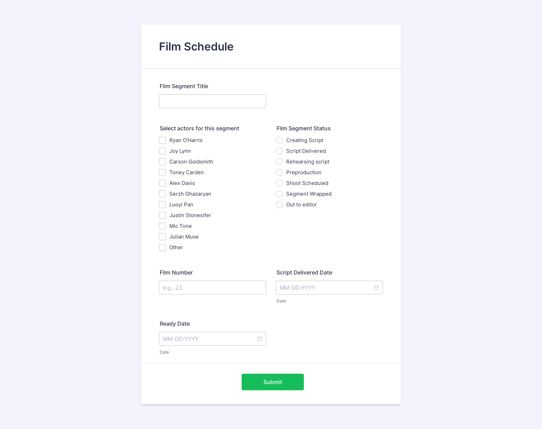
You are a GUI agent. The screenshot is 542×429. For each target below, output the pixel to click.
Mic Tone (180, 226)
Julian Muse (184, 236)
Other (176, 247)
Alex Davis (182, 183)
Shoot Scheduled (307, 183)
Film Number (176, 272)
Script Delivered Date (304, 272)
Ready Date (175, 323)
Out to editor (301, 204)
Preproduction (303, 172)
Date (281, 301)
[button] (376, 288)
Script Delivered (306, 151)
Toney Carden (186, 172)
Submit (272, 382)
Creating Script (304, 140)
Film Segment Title (184, 86)
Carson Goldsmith (191, 161)
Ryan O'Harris (186, 140)
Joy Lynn (180, 151)
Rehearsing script (307, 161)
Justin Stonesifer (190, 215)
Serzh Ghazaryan (190, 193)
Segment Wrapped (308, 193)
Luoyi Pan (181, 204)
